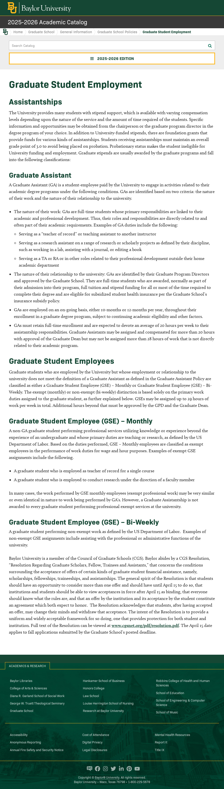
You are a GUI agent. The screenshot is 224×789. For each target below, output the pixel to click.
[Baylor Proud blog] (88, 768)
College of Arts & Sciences (28, 688)
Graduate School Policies (117, 31)
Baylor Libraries (21, 680)
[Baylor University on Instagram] (104, 768)
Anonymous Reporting (25, 742)
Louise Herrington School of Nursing (108, 703)
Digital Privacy (92, 742)
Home (18, 31)
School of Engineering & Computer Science (180, 702)
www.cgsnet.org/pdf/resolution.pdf (145, 625)
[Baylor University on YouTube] (136, 768)
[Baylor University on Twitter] (112, 768)
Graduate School (41, 31)
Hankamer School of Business (104, 680)
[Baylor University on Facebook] (96, 768)
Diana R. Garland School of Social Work (37, 695)
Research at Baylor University (103, 710)
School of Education (170, 692)
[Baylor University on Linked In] (120, 768)
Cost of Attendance (95, 734)
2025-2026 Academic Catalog (47, 22)
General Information (76, 31)
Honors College (93, 688)
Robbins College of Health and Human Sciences (183, 682)
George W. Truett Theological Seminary (37, 703)
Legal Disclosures (94, 749)
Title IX (159, 749)
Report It (161, 742)
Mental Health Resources (172, 734)
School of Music (167, 712)
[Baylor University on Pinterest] (128, 768)
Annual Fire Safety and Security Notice (37, 749)
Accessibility (19, 734)
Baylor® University (107, 777)
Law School (91, 695)
